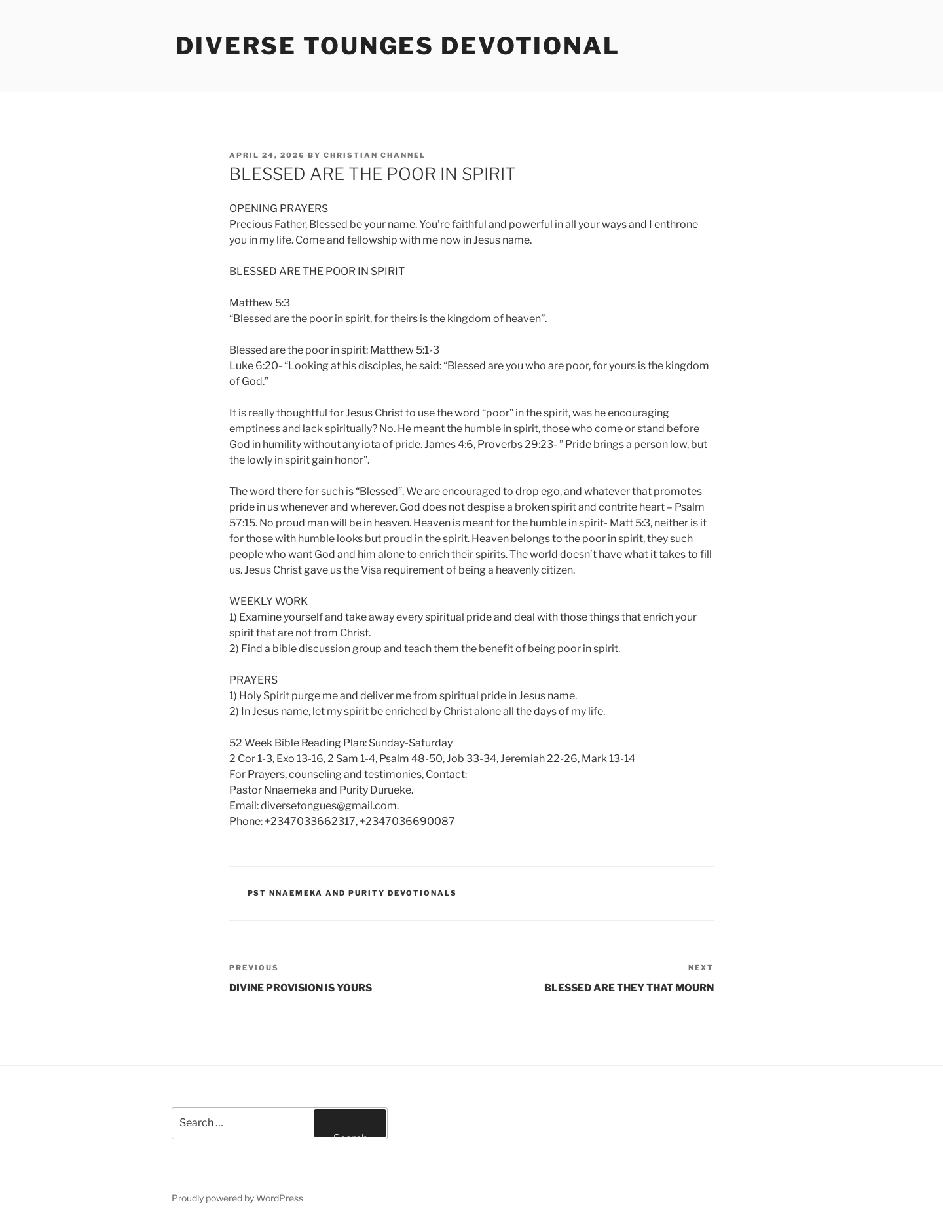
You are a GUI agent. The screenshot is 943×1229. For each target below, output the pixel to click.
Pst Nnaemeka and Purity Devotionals (353, 893)
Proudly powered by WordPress (237, 1197)
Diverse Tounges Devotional (398, 45)
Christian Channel (375, 155)
